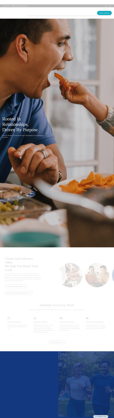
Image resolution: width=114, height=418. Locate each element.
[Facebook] (110, 1)
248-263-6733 (6, 1)
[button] (30, 8)
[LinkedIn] (106, 1)
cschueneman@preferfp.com (20, 1)
